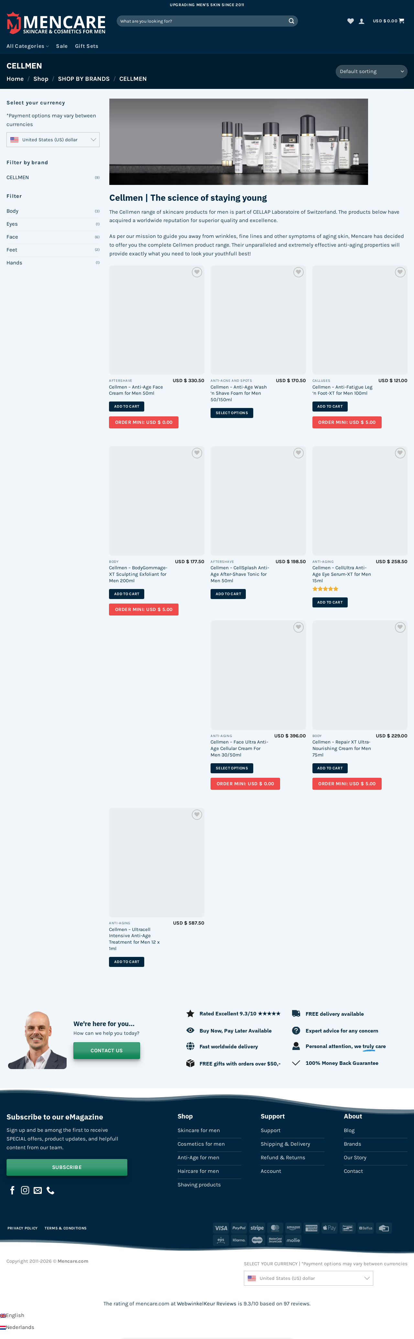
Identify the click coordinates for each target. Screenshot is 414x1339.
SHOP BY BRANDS (84, 78)
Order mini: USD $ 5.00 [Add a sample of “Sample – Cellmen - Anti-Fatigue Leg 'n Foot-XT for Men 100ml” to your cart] (347, 422)
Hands (14, 263)
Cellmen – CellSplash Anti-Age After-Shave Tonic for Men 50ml (240, 574)
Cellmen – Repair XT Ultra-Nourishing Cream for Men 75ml (341, 748)
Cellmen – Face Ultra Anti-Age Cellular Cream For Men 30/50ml (239, 748)
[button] (361, 21)
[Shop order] (372, 71)
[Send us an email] (38, 1190)
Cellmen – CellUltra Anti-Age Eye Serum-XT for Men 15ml (341, 574)
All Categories (27, 46)
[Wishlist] (350, 21)
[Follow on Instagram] (25, 1190)
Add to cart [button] (126, 406)
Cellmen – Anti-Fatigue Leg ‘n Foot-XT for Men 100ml (342, 390)
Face (12, 237)
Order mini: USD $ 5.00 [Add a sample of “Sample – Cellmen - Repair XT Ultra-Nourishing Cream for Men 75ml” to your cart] (347, 784)
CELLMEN (17, 177)
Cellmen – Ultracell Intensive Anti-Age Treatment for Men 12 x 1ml (134, 939)
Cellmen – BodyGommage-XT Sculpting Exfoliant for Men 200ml (138, 574)
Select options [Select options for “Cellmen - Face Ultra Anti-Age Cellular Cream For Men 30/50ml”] (232, 768)
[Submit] (292, 21)
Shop (41, 78)
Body (12, 211)
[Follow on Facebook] (12, 1190)
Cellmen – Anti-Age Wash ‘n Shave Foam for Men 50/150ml (239, 393)
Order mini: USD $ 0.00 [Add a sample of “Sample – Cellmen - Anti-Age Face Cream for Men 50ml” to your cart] (144, 422)
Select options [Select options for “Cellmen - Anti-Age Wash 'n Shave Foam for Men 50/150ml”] (232, 413)
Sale (62, 46)
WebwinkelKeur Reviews (206, 1304)
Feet (11, 250)
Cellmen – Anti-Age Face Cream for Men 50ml (136, 390)
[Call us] (50, 1190)
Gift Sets (87, 46)
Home (15, 78)
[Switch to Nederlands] (17, 1327)
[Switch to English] (12, 1315)
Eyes (12, 224)
